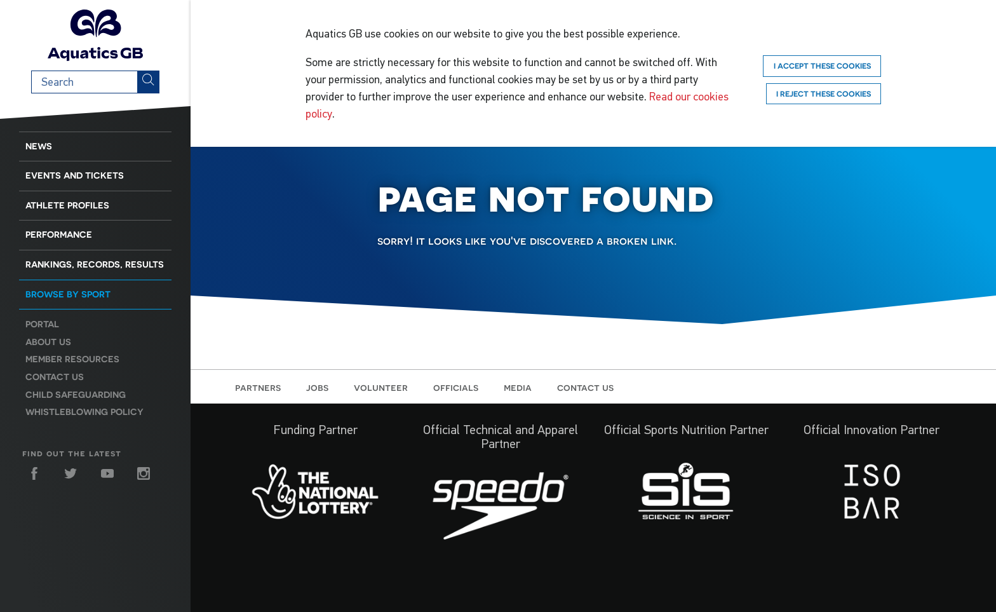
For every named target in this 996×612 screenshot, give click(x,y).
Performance (58, 234)
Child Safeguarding (75, 395)
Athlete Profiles (67, 205)
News (38, 146)
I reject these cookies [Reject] (823, 94)
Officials (455, 387)
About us (48, 342)
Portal (42, 324)
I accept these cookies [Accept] (822, 66)
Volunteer (381, 387)
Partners (258, 387)
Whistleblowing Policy (84, 412)
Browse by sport (68, 294)
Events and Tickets (74, 175)
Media (518, 387)
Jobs (317, 387)
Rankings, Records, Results (94, 264)
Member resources (72, 359)
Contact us (54, 377)
